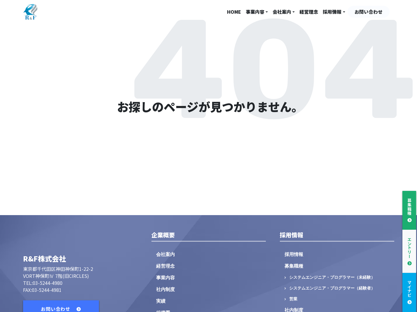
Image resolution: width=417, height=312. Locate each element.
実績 (160, 301)
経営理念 (308, 11)
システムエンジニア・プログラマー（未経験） (332, 277)
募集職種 (294, 266)
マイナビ (409, 288)
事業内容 (255, 11)
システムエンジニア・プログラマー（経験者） (332, 288)
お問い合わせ (369, 11)
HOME (234, 11)
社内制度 (165, 289)
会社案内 (282, 11)
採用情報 (332, 11)
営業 (293, 299)
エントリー (409, 248)
